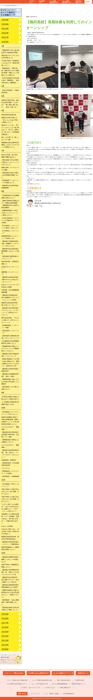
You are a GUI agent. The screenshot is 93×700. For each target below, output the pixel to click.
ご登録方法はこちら (83, 673)
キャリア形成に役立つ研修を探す (17, 680)
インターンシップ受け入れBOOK (14, 673)
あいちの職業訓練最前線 (59, 684)
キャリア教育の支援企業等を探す (42, 680)
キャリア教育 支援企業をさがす (53, 1)
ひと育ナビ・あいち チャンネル (30, 687)
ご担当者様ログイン (87, 2)
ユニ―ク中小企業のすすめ (40, 684)
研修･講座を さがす (42, 1)
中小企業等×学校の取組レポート (17, 684)
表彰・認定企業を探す (64, 680)
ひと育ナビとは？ (50, 687)
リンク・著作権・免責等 (51, 693)
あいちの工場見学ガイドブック (62, 673)
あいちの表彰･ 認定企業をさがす (66, 1)
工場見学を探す (80, 680)
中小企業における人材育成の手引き (38, 673)
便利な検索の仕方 (65, 687)
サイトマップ (35, 693)
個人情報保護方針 (68, 693)
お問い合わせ (22, 693)
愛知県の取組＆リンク (78, 684)
